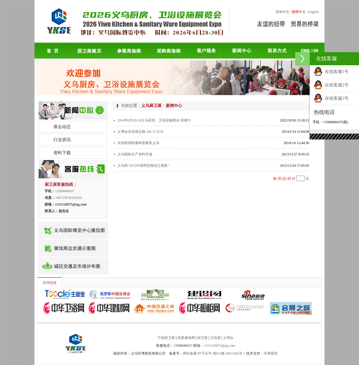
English (313, 12)
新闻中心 (174, 105)
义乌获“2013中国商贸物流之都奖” (143, 166)
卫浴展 (215, 338)
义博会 (228, 338)
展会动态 (62, 126)
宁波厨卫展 (166, 338)
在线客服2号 (331, 85)
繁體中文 (299, 12)
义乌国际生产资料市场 (134, 154)
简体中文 (282, 12)
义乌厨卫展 (151, 105)
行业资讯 (62, 139)
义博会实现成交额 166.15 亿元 (140, 132)
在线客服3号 (331, 98)
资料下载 (62, 152)
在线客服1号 (331, 71)
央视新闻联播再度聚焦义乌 (138, 143)
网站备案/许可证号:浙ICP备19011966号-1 (214, 353)
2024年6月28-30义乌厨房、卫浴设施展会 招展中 (154, 120)
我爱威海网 (186, 338)
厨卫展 (202, 338)
